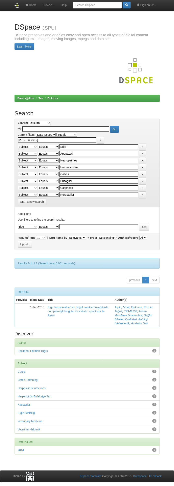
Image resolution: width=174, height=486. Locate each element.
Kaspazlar (24, 404)
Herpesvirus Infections (32, 388)
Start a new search (32, 201)
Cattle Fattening (28, 380)
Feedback (155, 476)
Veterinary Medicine (30, 421)
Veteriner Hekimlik (29, 429)
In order (92, 237)
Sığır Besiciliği (26, 413)
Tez (41, 98)
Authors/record (128, 237)
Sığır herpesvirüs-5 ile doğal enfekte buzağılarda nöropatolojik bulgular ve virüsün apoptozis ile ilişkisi (78, 311)
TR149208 (130, 311)
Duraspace (140, 476)
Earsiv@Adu (26, 98)
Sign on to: (147, 5)
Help (64, 5)
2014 (21, 450)
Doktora (52, 98)
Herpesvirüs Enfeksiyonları (34, 396)
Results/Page (26, 237)
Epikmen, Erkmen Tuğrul (33, 351)
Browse (49, 5)
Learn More (24, 46)
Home (30, 5)
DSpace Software (90, 476)
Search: (23, 122)
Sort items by (58, 237)
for (20, 129)
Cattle (21, 371)
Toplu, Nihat (122, 307)
